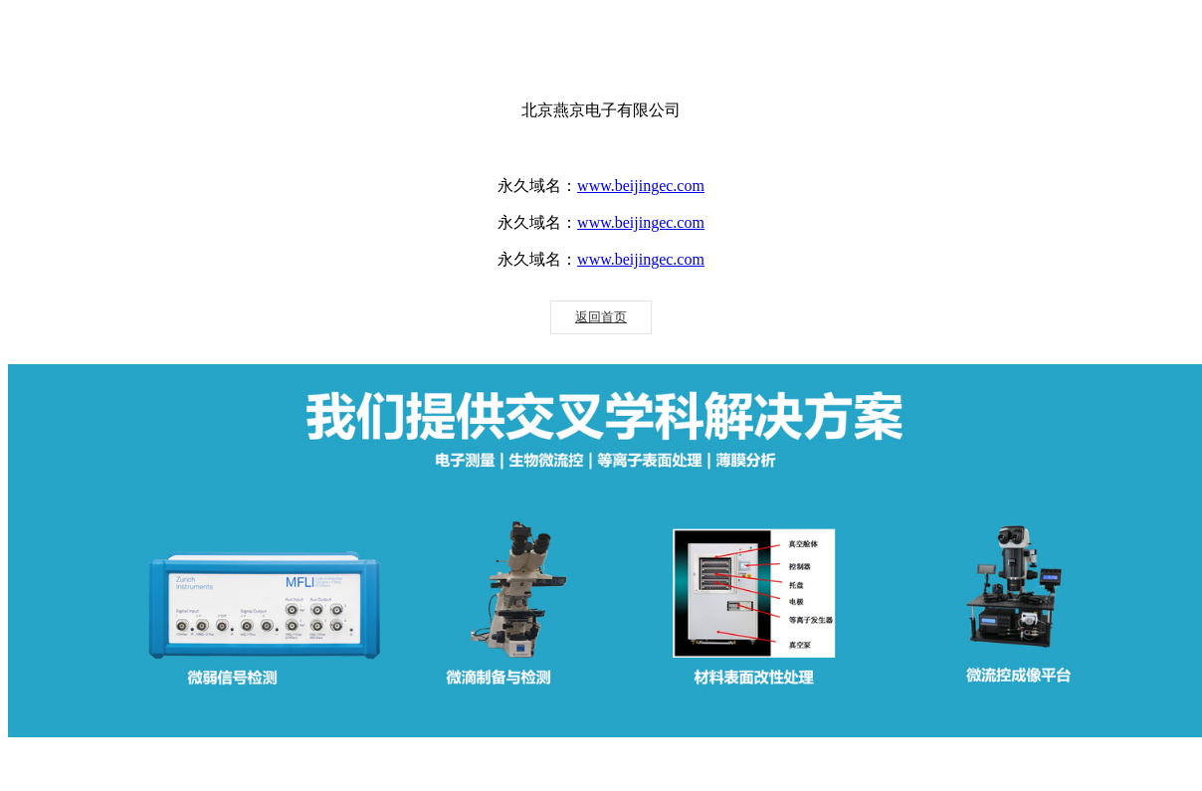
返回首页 (601, 316)
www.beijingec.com (640, 185)
